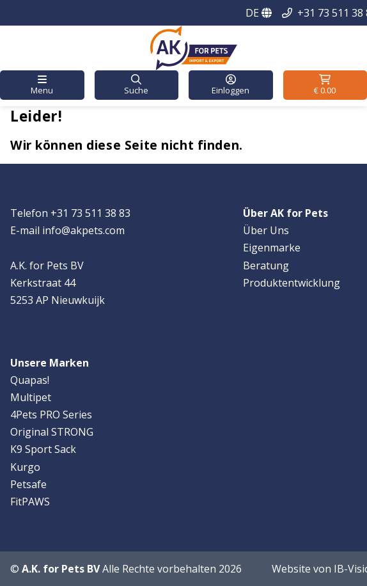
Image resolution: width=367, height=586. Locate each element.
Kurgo (25, 467)
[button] (42, 85)
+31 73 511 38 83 (90, 213)
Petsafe (28, 484)
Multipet (30, 397)
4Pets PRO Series (51, 415)
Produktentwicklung (291, 283)
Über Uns (266, 230)
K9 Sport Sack (43, 449)
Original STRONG (51, 432)
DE (259, 13)
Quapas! (29, 380)
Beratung (266, 265)
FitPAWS (30, 502)
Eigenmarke (272, 248)
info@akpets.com (83, 230)
